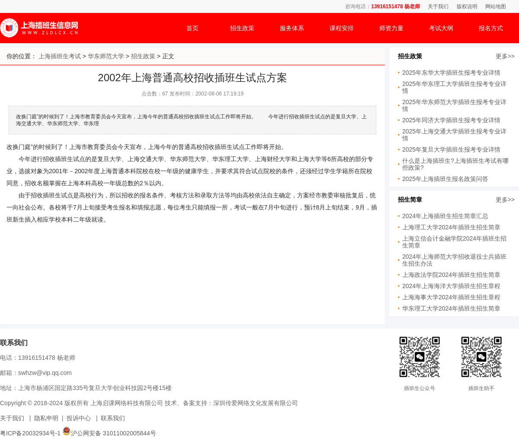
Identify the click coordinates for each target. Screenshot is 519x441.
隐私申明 (46, 418)
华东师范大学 (106, 56)
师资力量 (391, 28)
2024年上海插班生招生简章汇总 (445, 216)
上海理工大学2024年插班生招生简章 (451, 227)
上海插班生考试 (59, 56)
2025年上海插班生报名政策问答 (445, 178)
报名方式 (491, 28)
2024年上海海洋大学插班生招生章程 (451, 285)
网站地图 (495, 6)
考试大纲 (441, 28)
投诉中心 (79, 418)
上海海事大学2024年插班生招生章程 (451, 297)
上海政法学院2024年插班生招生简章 (451, 274)
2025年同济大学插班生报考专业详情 (451, 120)
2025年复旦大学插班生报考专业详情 (451, 149)
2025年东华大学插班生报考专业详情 (451, 72)
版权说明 (467, 6)
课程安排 (342, 28)
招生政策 (242, 28)
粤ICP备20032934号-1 (30, 433)
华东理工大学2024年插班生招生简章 (451, 308)
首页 (192, 28)
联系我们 (113, 418)
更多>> (505, 56)
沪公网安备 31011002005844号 (109, 433)
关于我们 (438, 6)
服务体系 (292, 28)
